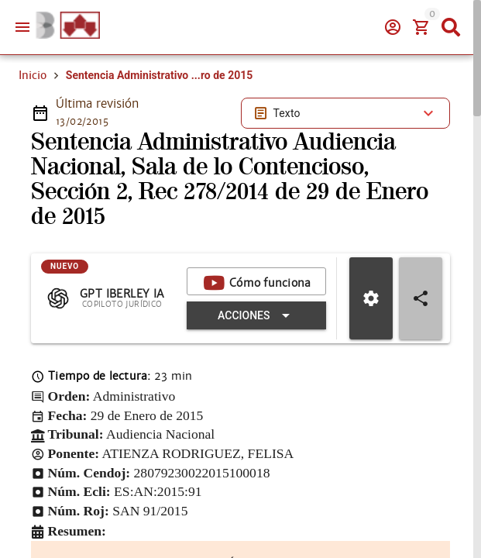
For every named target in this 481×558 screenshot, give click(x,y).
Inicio (32, 75)
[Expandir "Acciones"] (256, 315)
